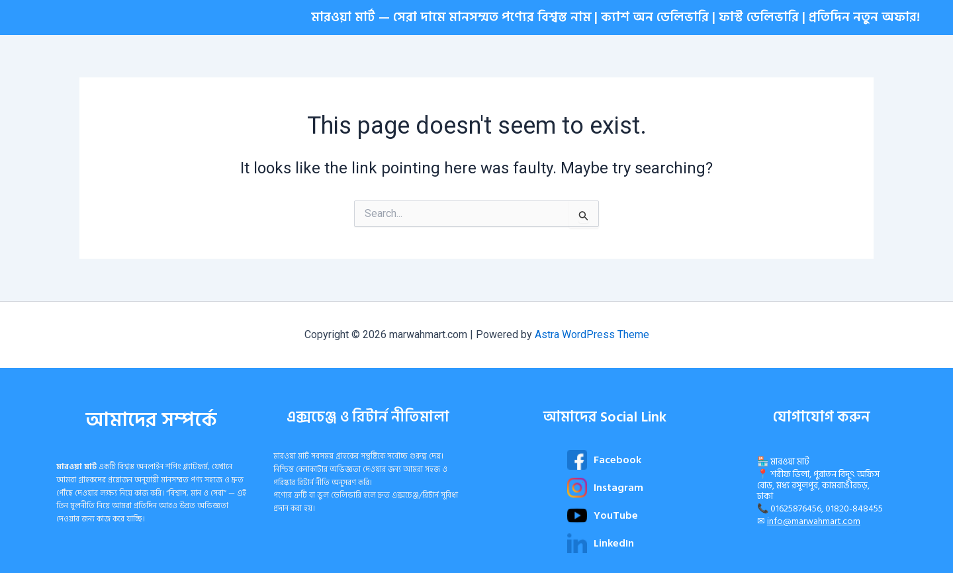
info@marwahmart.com (813, 521)
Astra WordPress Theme (592, 334)
